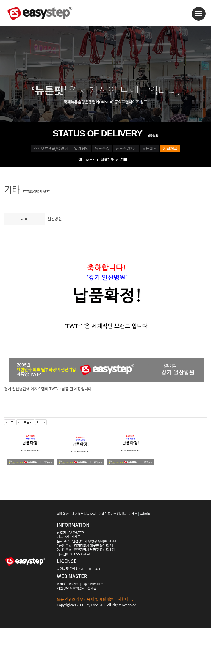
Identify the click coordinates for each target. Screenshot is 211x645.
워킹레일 (94, 150)
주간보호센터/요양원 (44, 150)
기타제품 (125, 162)
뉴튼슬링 (133, 150)
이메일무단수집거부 (112, 530)
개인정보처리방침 (84, 530)
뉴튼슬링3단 (175, 150)
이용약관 (63, 530)
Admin (145, 530)
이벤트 (132, 530)
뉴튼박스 (86, 162)
